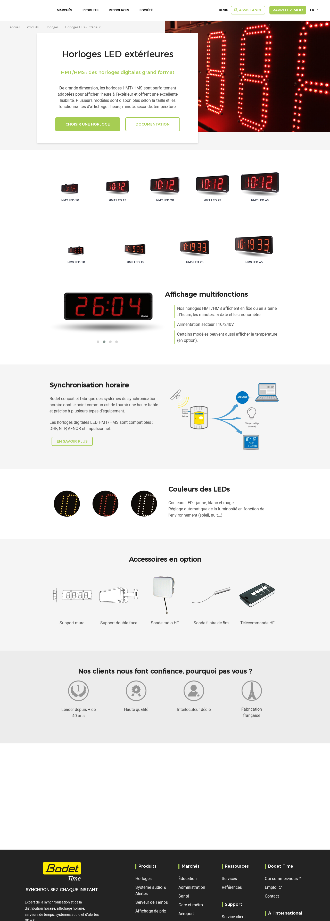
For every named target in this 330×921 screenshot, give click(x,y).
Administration (191, 887)
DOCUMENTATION (153, 124)
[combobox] (315, 9)
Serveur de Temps (151, 902)
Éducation (187, 878)
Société (146, 10)
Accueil (15, 27)
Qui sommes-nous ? (283, 878)
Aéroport (186, 913)
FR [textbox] (312, 9)
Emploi (271, 887)
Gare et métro (190, 905)
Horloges (143, 878)
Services (229, 878)
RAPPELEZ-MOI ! (288, 10)
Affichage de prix (150, 911)
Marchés (64, 10)
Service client (234, 916)
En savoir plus (72, 441)
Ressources (119, 10)
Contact (272, 896)
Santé (183, 896)
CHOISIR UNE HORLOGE (87, 124)
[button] (98, 341)
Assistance (250, 10)
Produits (90, 10)
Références (232, 887)
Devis (223, 10)
